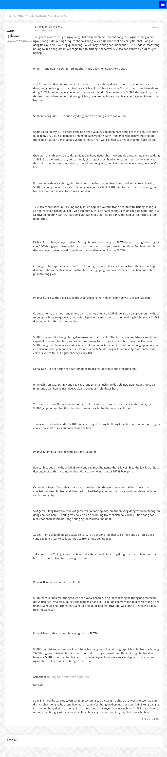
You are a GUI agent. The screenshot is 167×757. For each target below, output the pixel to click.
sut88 (36, 84)
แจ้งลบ (156, 27)
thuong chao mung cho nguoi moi (68, 677)
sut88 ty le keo (58, 15)
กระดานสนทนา (16, 15)
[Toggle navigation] (162, 4)
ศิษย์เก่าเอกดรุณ (37, 15)
